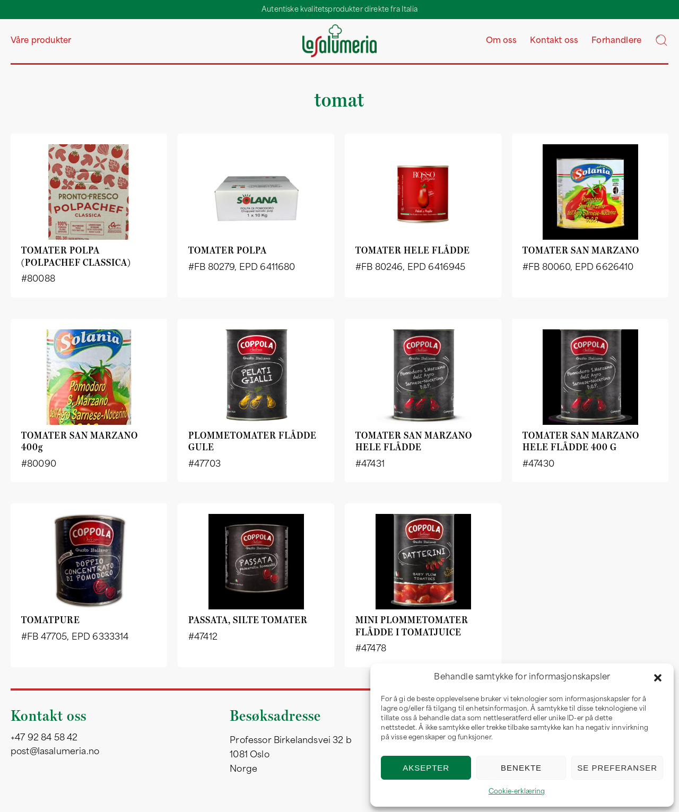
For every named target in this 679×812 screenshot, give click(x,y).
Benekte (521, 767)
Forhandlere (616, 41)
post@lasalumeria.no (55, 752)
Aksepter (426, 767)
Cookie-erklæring (517, 792)
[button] (657, 678)
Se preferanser (617, 767)
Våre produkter (41, 41)
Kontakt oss (554, 41)
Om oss (501, 41)
